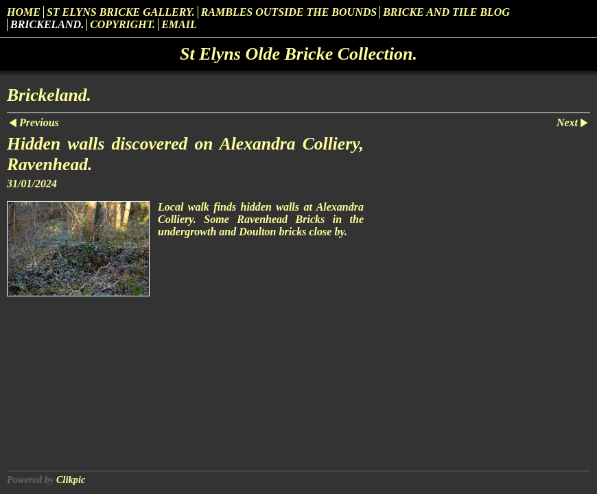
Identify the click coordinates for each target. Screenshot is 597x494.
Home (23, 12)
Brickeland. (47, 24)
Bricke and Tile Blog (446, 12)
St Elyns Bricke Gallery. (121, 12)
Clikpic (70, 479)
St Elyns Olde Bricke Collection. (298, 54)
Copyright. (122, 24)
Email (179, 24)
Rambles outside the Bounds (289, 12)
